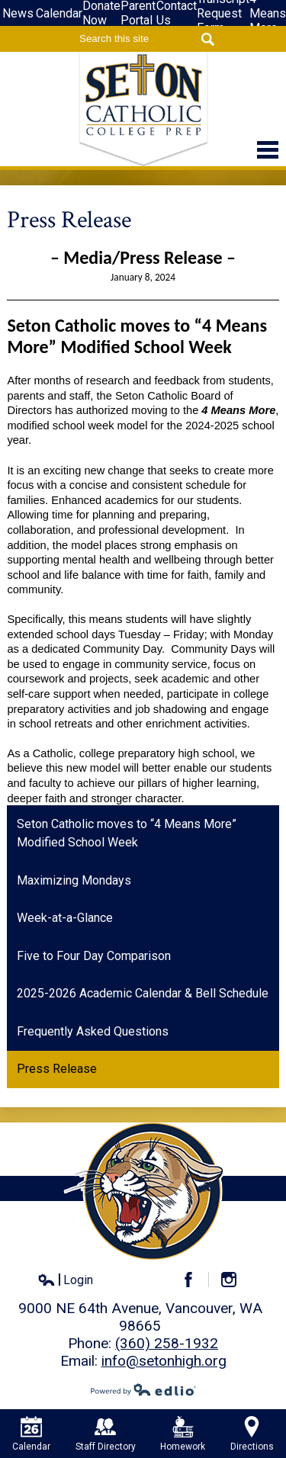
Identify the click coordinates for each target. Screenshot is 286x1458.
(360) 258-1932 (166, 1343)
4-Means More (267, 13)
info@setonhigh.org (164, 1361)
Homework (182, 1434)
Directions (252, 1434)
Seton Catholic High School (143, 109)
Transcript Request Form (223, 13)
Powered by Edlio (143, 1389)
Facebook (195, 1279)
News (18, 13)
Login (65, 1280)
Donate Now (101, 13)
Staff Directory (106, 1434)
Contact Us (176, 13)
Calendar (59, 13)
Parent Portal (138, 13)
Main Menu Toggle (267, 150)
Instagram (235, 1279)
